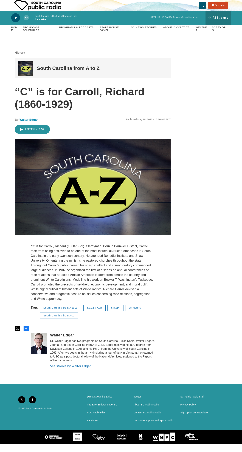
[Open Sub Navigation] (61, 41)
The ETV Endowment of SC (102, 412)
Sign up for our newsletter (194, 420)
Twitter (137, 404)
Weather (201, 37)
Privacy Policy (188, 412)
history (115, 315)
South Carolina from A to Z (68, 76)
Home (14, 37)
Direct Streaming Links (99, 404)
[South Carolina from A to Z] (25, 76)
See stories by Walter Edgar (70, 374)
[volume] (26, 26)
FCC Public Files (96, 420)
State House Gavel (109, 37)
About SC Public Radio (146, 412)
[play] (15, 26)
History (20, 60)
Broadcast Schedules (31, 37)
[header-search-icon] (203, 9)
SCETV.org (219, 37)
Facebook (92, 428)
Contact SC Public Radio (147, 420)
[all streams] (218, 26)
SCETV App (94, 315)
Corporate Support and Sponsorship (153, 428)
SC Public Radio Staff (192, 404)
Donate (221, 9)
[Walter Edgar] (39, 351)
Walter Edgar (28, 127)
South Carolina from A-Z (58, 323)
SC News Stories (144, 35)
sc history (135, 315)
